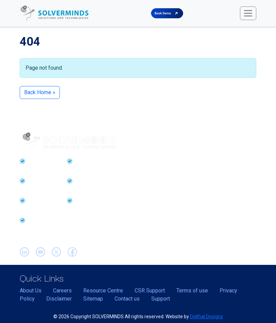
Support (160, 298)
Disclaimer (59, 298)
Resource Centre (103, 290)
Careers (62, 290)
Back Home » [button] (39, 92)
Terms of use (192, 290)
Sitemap (93, 298)
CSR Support (150, 290)
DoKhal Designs (206, 316)
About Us (30, 290)
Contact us (127, 298)
